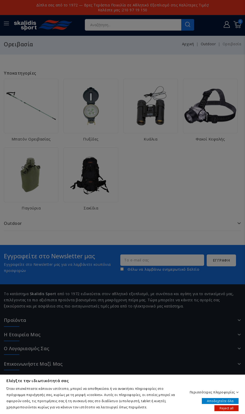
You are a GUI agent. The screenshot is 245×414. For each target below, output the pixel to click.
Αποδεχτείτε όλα (220, 400)
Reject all (226, 408)
